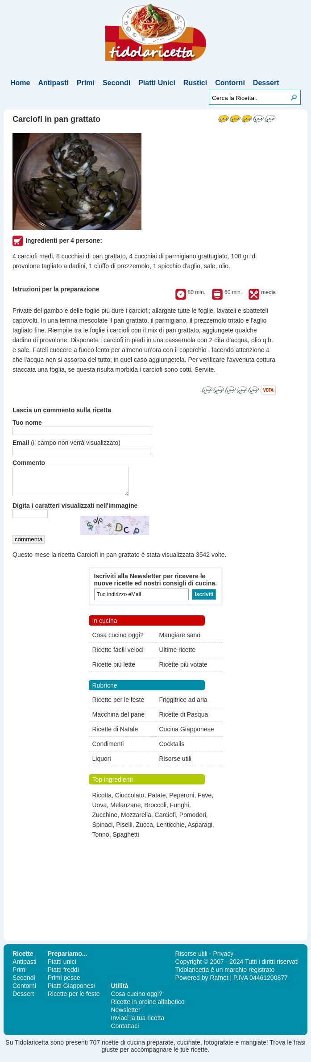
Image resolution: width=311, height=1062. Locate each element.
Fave (204, 800)
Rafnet (219, 983)
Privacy (223, 958)
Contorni (230, 83)
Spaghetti (125, 839)
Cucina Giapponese (186, 734)
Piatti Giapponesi (71, 991)
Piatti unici (62, 967)
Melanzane (125, 810)
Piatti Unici (156, 83)
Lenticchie (170, 830)
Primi (86, 83)
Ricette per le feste (118, 705)
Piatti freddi (63, 975)
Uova (99, 810)
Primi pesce (64, 983)
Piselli (124, 830)
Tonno (100, 839)
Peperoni (181, 800)
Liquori (101, 763)
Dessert (266, 83)
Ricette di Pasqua (183, 719)
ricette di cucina (123, 1047)
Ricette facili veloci (118, 655)
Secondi (116, 83)
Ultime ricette (177, 655)
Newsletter (125, 1015)
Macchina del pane (118, 719)
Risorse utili (175, 763)
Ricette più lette (114, 669)
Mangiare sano (180, 640)
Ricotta (102, 800)
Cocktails (172, 749)
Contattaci (125, 1031)
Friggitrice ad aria (183, 705)
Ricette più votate (183, 669)
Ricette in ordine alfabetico (147, 1007)
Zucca (144, 830)
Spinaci (102, 830)
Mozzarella (136, 820)
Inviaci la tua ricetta (137, 1023)
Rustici (195, 83)
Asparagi (200, 830)
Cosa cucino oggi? (118, 640)
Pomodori (192, 820)
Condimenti (108, 749)
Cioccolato (129, 800)
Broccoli (155, 810)
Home (20, 83)
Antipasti (53, 83)
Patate (157, 800)
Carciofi (165, 820)
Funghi (179, 810)
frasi (299, 1047)
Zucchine (105, 820)
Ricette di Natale (115, 734)
